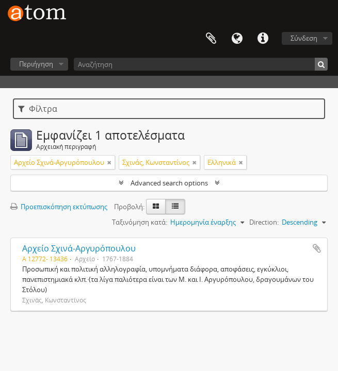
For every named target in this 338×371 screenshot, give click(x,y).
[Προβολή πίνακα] (175, 206)
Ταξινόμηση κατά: (139, 222)
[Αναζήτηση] (201, 64)
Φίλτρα (37, 108)
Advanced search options (169, 183)
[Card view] (156, 206)
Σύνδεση (304, 38)
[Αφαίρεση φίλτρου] (109, 162)
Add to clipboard (317, 248)
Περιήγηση (36, 64)
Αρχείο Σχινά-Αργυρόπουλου (79, 248)
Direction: (264, 222)
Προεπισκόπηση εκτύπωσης (58, 206)
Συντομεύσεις (263, 39)
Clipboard (211, 39)
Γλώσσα (237, 39)
